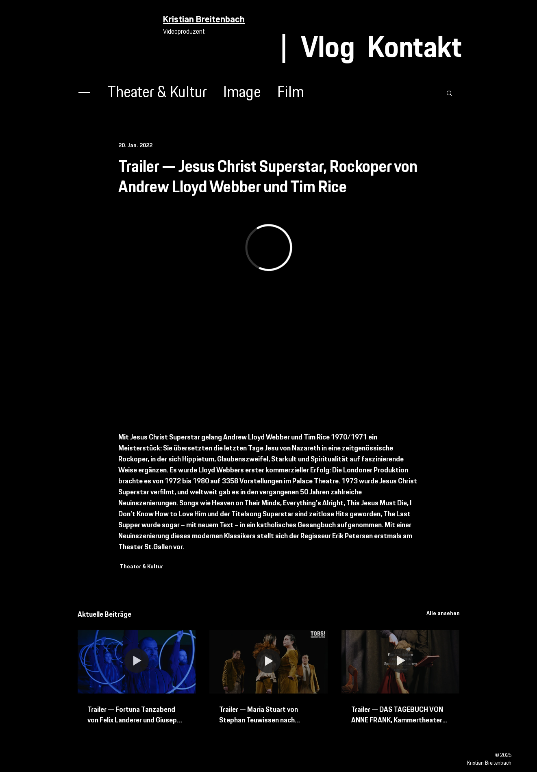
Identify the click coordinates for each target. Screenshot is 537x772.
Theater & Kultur (157, 92)
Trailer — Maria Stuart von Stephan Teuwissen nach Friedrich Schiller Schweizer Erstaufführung (260, 715)
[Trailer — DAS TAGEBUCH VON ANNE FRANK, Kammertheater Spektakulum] (400, 661)
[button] (449, 92)
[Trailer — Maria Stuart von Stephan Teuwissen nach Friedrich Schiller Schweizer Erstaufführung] (268, 661)
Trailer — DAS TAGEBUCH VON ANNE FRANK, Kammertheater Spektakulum (397, 715)
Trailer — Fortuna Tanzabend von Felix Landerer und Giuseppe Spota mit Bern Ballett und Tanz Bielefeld (136, 715)
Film (290, 92)
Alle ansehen (443, 613)
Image (242, 92)
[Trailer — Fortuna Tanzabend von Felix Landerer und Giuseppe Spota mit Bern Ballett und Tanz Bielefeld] (137, 661)
